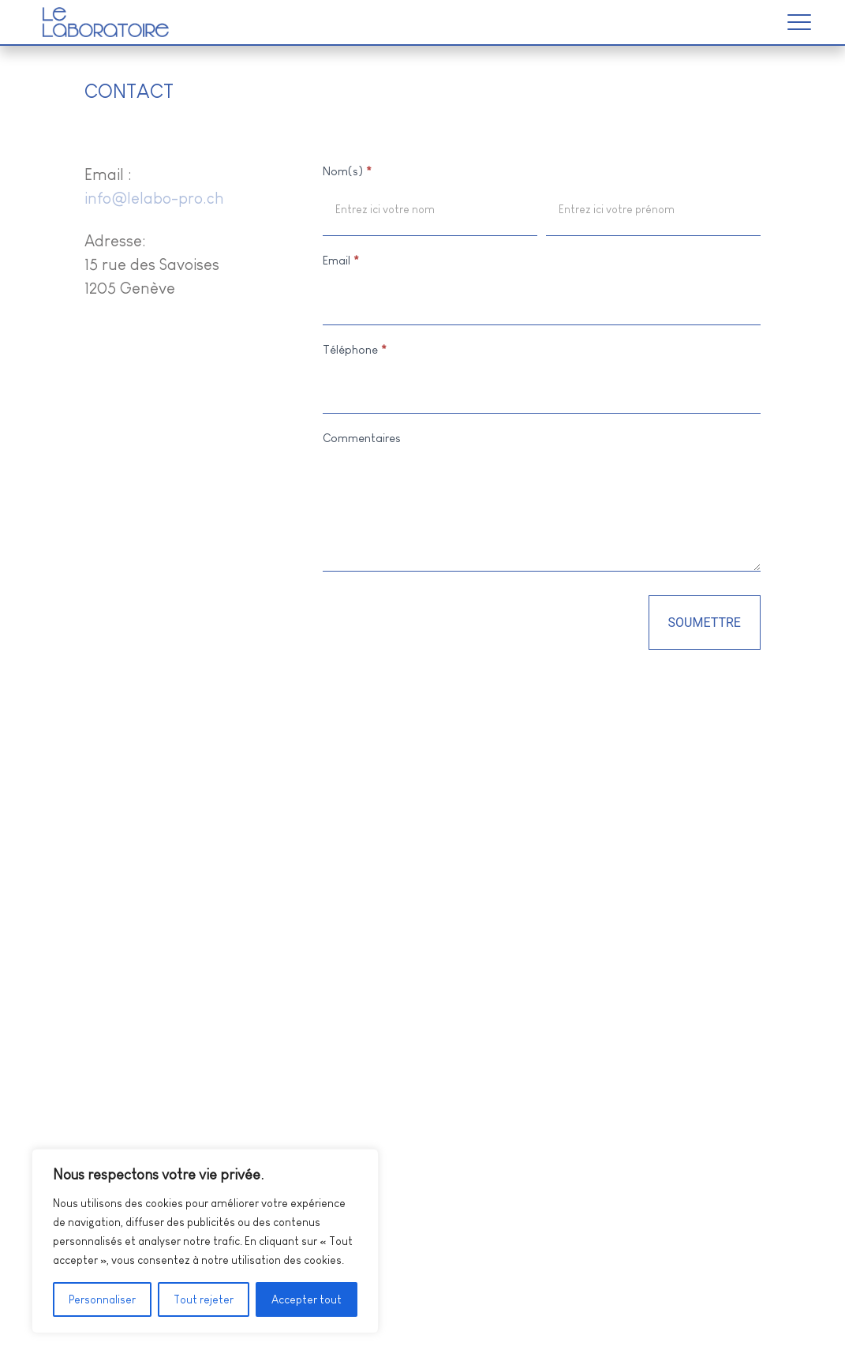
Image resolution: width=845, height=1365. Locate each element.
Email (341, 260)
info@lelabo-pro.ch (154, 198)
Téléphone (355, 349)
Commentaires (362, 437)
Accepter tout (306, 1299)
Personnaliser (102, 1299)
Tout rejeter (204, 1299)
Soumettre (704, 622)
